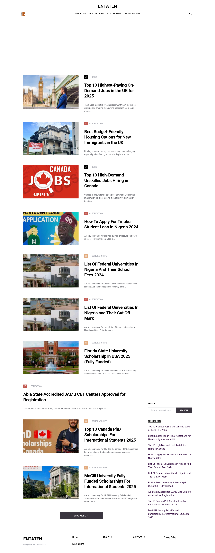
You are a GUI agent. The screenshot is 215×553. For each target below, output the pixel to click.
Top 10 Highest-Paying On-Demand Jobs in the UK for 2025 (109, 90)
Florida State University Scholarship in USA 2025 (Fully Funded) (107, 356)
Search (184, 410)
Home (75, 537)
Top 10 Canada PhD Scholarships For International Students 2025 (110, 435)
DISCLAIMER (78, 544)
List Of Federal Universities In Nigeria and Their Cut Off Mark (111, 313)
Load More (80, 516)
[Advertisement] (81, 47)
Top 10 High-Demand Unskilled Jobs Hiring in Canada (106, 180)
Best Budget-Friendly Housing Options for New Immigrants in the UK (107, 137)
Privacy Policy (170, 537)
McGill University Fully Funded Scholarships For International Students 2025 (110, 481)
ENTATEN (107, 6)
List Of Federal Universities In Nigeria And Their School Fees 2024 (111, 269)
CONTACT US (139, 537)
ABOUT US (108, 537)
